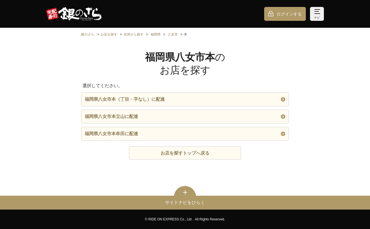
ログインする (289, 14)
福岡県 (156, 34)
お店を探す (109, 34)
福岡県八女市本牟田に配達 (185, 133)
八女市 (173, 34)
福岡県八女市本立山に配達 (185, 116)
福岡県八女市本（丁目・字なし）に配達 (185, 99)
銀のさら (87, 34)
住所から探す (134, 34)
